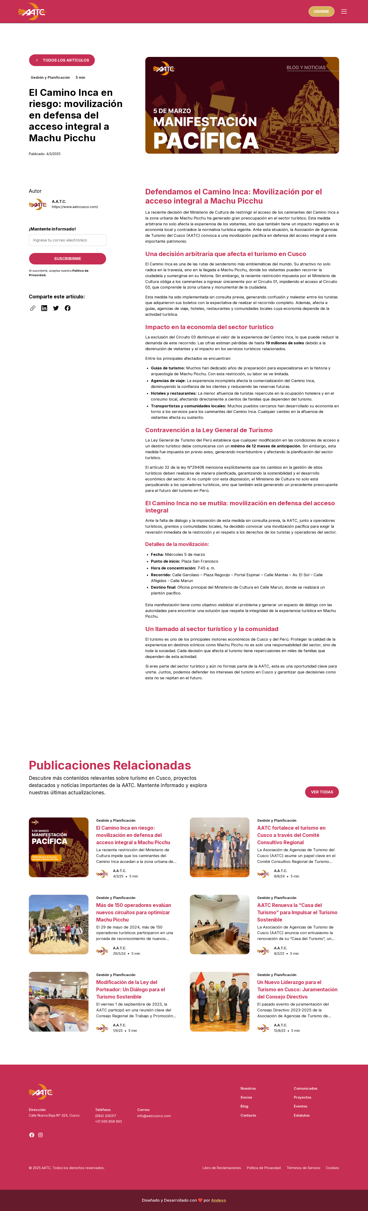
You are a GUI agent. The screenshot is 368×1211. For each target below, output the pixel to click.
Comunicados (305, 1088)
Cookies (332, 1168)
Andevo (218, 1200)
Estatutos (302, 1115)
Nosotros (248, 1088)
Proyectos (302, 1097)
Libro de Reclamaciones (222, 1168)
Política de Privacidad (264, 1168)
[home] (32, 11)
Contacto (248, 1115)
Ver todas (322, 792)
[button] (344, 11)
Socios (246, 1097)
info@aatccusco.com (154, 1116)
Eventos (300, 1106)
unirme (321, 11)
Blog (244, 1106)
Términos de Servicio (303, 1168)
